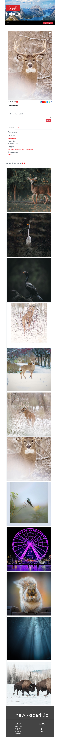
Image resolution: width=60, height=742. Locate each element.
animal (13, 149)
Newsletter (18, 733)
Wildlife (10, 155)
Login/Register (48, 23)
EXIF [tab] (18, 127)
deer (9, 149)
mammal (22, 149)
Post (48, 120)
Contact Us (18, 731)
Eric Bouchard (12, 138)
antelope (28, 149)
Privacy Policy (18, 728)
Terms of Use (18, 726)
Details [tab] (11, 127)
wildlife (17, 149)
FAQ (18, 729)
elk (32, 149)
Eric (24, 163)
